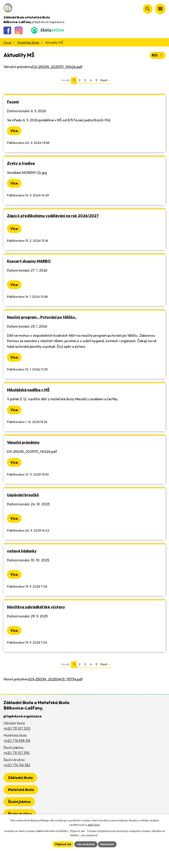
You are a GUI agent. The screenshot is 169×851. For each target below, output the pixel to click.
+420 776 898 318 (16, 741)
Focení (13, 101)
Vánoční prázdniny (23, 442)
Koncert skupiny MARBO (29, 261)
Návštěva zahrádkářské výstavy (36, 607)
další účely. (94, 824)
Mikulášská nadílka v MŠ (28, 390)
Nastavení (108, 844)
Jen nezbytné (86, 844)
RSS (157, 55)
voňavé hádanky (22, 551)
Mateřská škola (28, 42)
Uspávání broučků (23, 495)
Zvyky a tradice (21, 163)
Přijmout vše (62, 844)
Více (14, 131)
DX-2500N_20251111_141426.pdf (57, 67)
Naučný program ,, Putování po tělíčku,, (42, 317)
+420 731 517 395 (16, 753)
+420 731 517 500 (16, 728)
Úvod (7, 42)
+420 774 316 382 (16, 765)
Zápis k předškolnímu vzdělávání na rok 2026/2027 (53, 215)
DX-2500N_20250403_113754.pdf (56, 679)
